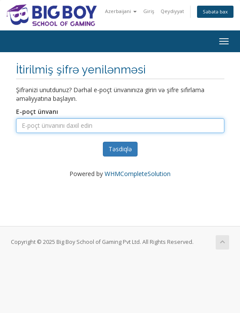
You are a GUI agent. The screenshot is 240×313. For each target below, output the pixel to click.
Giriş (148, 11)
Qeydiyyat (172, 11)
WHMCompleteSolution (138, 174)
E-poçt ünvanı (37, 111)
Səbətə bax (215, 11)
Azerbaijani (121, 11)
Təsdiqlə (120, 149)
